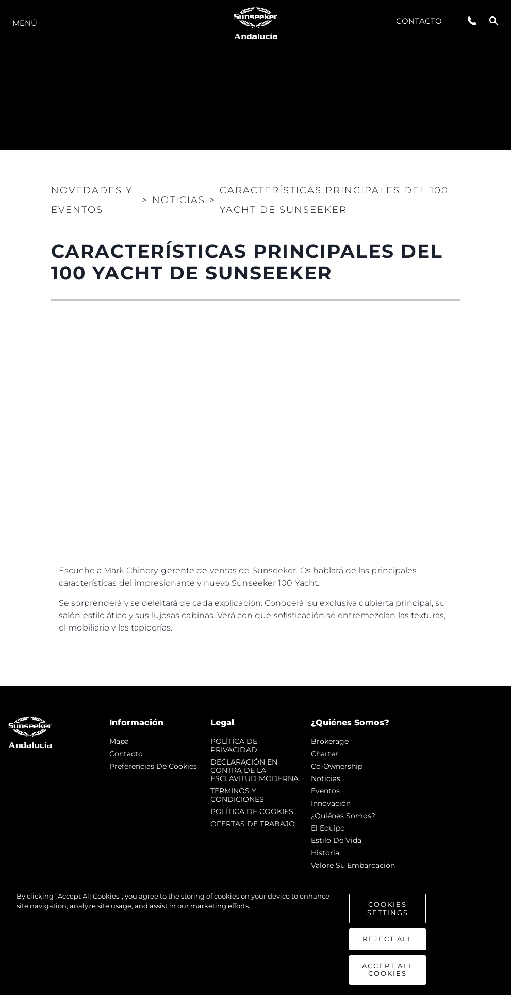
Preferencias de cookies (153, 766)
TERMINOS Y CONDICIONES (237, 795)
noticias (325, 778)
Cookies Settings (387, 908)
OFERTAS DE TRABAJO (252, 823)
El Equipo (328, 828)
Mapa (119, 741)
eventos (325, 790)
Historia (325, 852)
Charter (324, 753)
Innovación (331, 803)
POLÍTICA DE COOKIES (251, 811)
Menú (24, 23)
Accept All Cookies (388, 969)
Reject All (387, 939)
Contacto (419, 21)
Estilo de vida (336, 840)
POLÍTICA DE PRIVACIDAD (233, 745)
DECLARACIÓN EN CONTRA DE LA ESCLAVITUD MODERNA (254, 770)
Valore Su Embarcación (353, 865)
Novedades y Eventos (92, 200)
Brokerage (330, 741)
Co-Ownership (336, 766)
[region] (255, 938)
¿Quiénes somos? (343, 815)
